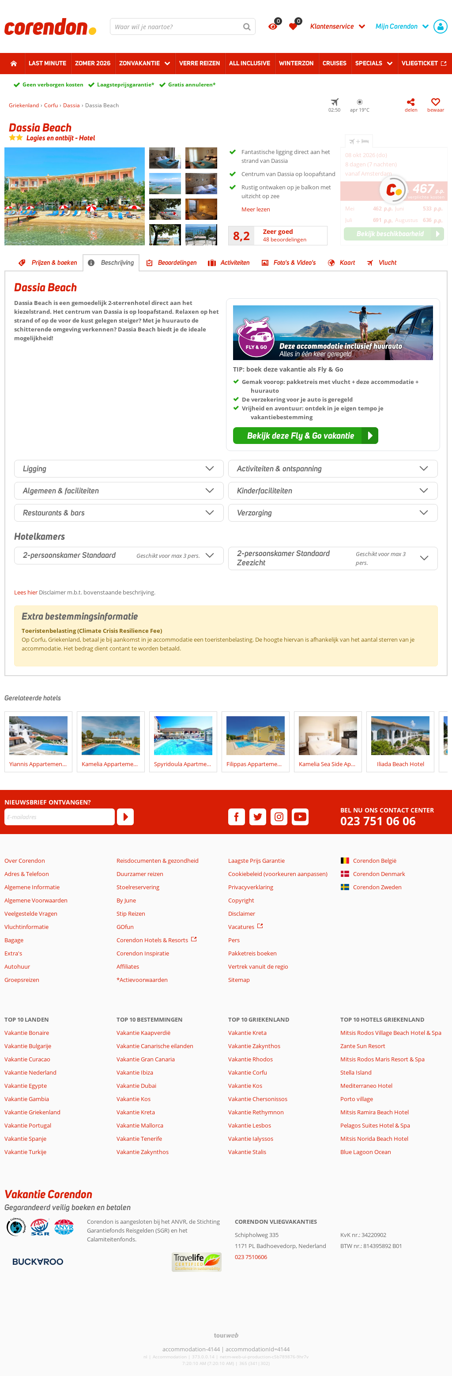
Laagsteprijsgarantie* (125, 84)
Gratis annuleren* (192, 84)
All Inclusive (249, 63)
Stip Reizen (131, 913)
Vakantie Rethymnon (256, 1112)
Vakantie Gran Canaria (146, 1059)
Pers (234, 940)
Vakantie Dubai (136, 1086)
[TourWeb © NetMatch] (226, 1335)
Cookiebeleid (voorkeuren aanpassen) (278, 874)
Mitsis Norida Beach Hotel (374, 1139)
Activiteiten (235, 263)
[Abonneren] (125, 816)
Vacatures (241, 927)
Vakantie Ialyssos (250, 1139)
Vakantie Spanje (25, 1139)
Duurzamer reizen (140, 874)
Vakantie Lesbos (249, 1125)
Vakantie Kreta (136, 1112)
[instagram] (279, 817)
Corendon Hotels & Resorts (152, 940)
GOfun (125, 927)
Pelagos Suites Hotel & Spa (375, 1125)
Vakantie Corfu (247, 1072)
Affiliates (128, 966)
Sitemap (239, 980)
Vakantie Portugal (27, 1125)
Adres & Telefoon (26, 874)
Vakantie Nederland (30, 1072)
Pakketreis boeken (252, 953)
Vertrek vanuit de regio (258, 966)
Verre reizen (199, 63)
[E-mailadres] (59, 816)
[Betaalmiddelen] (37, 1261)
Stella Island (356, 1072)
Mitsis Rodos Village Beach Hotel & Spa (390, 1033)
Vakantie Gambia (26, 1099)
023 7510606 (251, 1257)
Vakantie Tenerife (139, 1139)
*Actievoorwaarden (142, 980)
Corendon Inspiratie (143, 953)
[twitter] (257, 817)
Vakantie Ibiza (135, 1072)
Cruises (335, 63)
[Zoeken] (247, 26)
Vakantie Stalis (247, 1152)
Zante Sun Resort (362, 1046)
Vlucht (387, 263)
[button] (305, 435)
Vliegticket (420, 63)
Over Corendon (24, 861)
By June (126, 900)
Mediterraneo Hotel (366, 1086)
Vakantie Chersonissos (257, 1099)
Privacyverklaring (250, 887)
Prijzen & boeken (54, 263)
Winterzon (296, 63)
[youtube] (300, 817)
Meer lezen (255, 209)
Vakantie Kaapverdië (143, 1033)
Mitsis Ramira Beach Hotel (374, 1112)
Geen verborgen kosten (53, 84)
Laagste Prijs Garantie (256, 861)
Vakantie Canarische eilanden (155, 1046)
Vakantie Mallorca (140, 1125)
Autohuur (17, 966)
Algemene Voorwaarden (36, 900)
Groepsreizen (21, 980)
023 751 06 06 (378, 821)
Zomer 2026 (92, 63)
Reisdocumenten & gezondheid (158, 861)
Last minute (47, 63)
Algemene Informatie (32, 887)
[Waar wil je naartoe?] (183, 26)
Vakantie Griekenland (32, 1112)
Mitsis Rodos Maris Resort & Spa (382, 1059)
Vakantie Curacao (27, 1059)
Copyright (241, 900)
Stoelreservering (138, 887)
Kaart (347, 263)
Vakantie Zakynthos (143, 1152)
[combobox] (183, 26)
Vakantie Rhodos (250, 1059)
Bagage (13, 940)
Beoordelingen (177, 263)
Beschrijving (117, 263)
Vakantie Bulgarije (27, 1046)
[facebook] (236, 817)
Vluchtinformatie (26, 927)
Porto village (356, 1099)
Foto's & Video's (295, 263)
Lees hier (26, 592)
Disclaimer (241, 913)
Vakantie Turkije (25, 1152)
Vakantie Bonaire (26, 1033)
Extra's (13, 953)
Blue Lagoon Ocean (365, 1152)
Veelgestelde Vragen (30, 913)
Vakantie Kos (134, 1099)
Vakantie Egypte (25, 1086)
